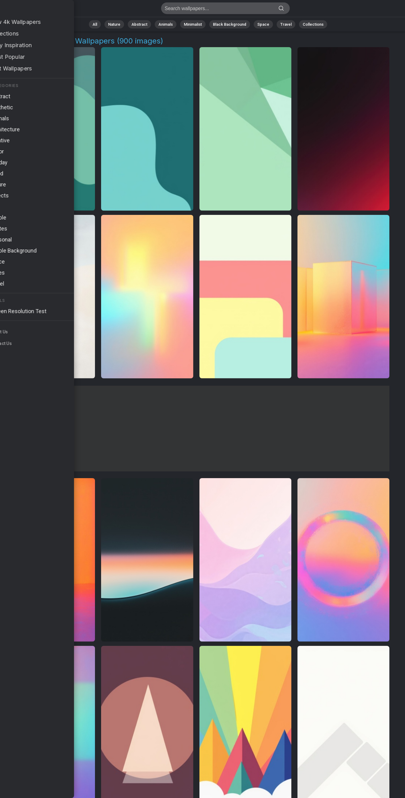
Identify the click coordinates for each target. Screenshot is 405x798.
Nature (114, 24)
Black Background (229, 24)
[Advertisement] (196, 428)
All (95, 24)
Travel (286, 24)
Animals (165, 24)
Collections (313, 24)
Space (263, 24)
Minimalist (193, 24)
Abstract (139, 24)
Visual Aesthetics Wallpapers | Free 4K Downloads (37, 10)
